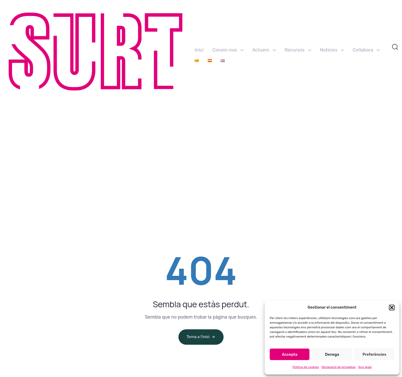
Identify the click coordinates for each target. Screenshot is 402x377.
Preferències (374, 354)
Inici (199, 50)
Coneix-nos (227, 50)
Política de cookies (306, 367)
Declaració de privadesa (338, 367)
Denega (332, 354)
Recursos (298, 50)
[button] (391, 307)
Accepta (289, 354)
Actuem (264, 50)
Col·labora (366, 50)
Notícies (332, 50)
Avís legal (365, 367)
